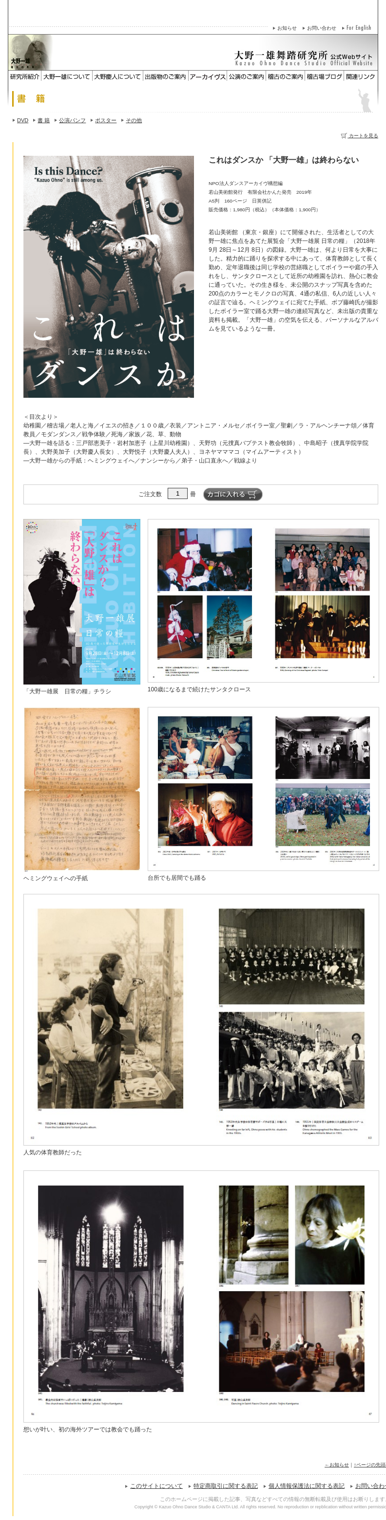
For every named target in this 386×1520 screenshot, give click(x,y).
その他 (134, 120)
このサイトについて (156, 1486)
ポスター (105, 120)
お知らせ (287, 28)
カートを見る (359, 135)
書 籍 (44, 120)
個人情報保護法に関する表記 (307, 1486)
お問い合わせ (321, 28)
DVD (22, 120)
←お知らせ (337, 1464)
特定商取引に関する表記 (225, 1486)
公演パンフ (72, 120)
